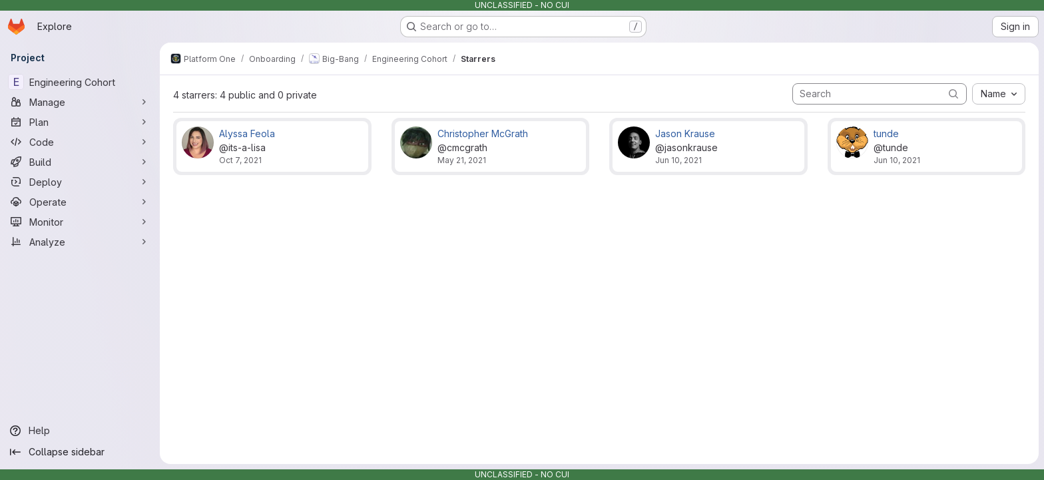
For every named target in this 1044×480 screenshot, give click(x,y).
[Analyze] (79, 241)
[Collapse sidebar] (79, 452)
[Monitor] (79, 221)
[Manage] (79, 102)
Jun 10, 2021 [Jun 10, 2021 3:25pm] (897, 160)
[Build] (79, 161)
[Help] (79, 430)
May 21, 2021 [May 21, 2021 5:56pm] (461, 160)
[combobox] (998, 94)
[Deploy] (79, 181)
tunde (886, 133)
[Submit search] (953, 93)
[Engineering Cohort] (79, 82)
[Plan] (79, 122)
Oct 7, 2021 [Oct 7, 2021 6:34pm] (240, 160)
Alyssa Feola (247, 133)
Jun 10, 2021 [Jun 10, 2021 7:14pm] (678, 160)
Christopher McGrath (482, 133)
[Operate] (79, 201)
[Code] (79, 141)
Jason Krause (685, 133)
